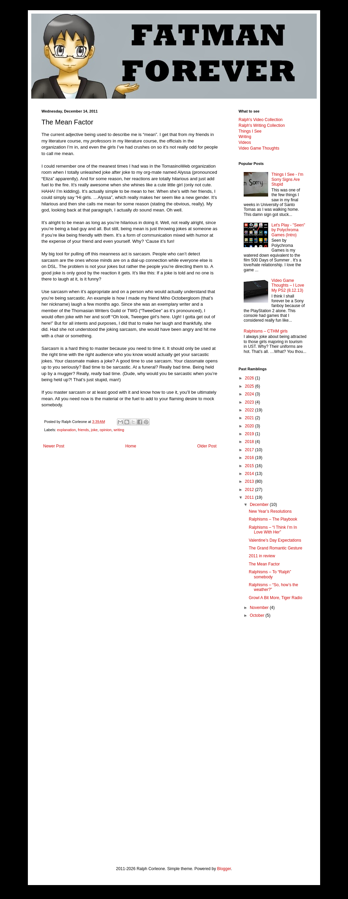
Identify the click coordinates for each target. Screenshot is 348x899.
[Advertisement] (273, 733)
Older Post (206, 446)
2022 (250, 410)
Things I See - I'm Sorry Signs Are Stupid (287, 179)
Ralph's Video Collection (260, 119)
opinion (105, 430)
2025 (250, 386)
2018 (250, 441)
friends (83, 430)
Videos (245, 142)
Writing (245, 136)
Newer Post (53, 446)
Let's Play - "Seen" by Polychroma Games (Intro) (288, 230)
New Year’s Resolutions (270, 511)
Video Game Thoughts (259, 148)
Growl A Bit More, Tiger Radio (275, 597)
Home (130, 446)
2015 (250, 465)
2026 (250, 378)
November (260, 607)
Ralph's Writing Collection (262, 125)
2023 (250, 402)
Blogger (224, 868)
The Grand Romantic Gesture (275, 548)
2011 (250, 497)
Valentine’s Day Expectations (275, 540)
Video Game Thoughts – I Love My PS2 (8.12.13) (288, 285)
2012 (250, 489)
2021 (250, 417)
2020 (250, 426)
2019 (250, 433)
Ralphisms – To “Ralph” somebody (270, 574)
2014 (250, 473)
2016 (250, 457)
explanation (66, 430)
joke (94, 430)
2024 (250, 394)
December (260, 504)
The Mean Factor (264, 564)
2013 (250, 481)
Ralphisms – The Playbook (273, 519)
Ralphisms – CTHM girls (266, 331)
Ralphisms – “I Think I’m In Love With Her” (273, 530)
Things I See (250, 131)
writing (119, 430)
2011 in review (262, 556)
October (257, 615)
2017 (250, 449)
